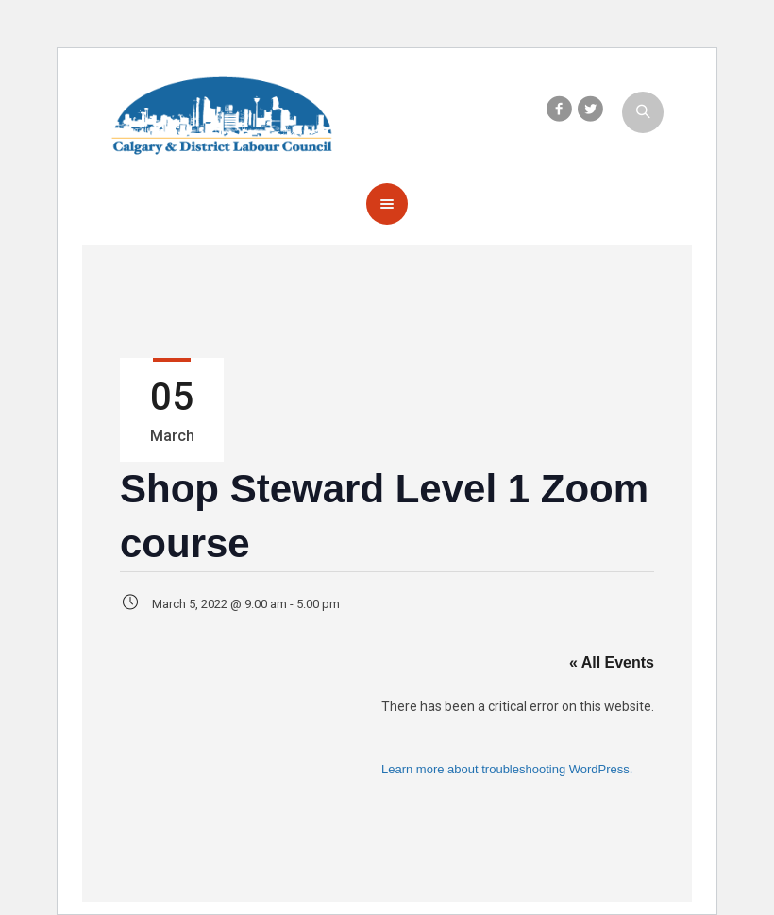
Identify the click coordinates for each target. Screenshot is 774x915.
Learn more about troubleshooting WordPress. (506, 769)
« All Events (611, 662)
